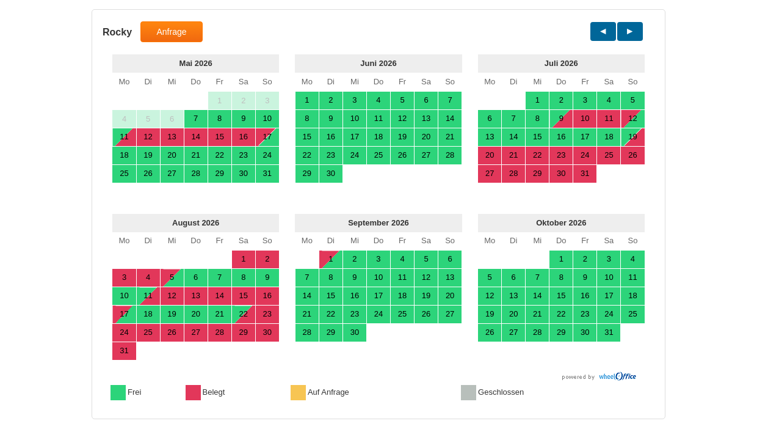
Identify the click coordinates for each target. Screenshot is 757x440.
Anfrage (171, 32)
